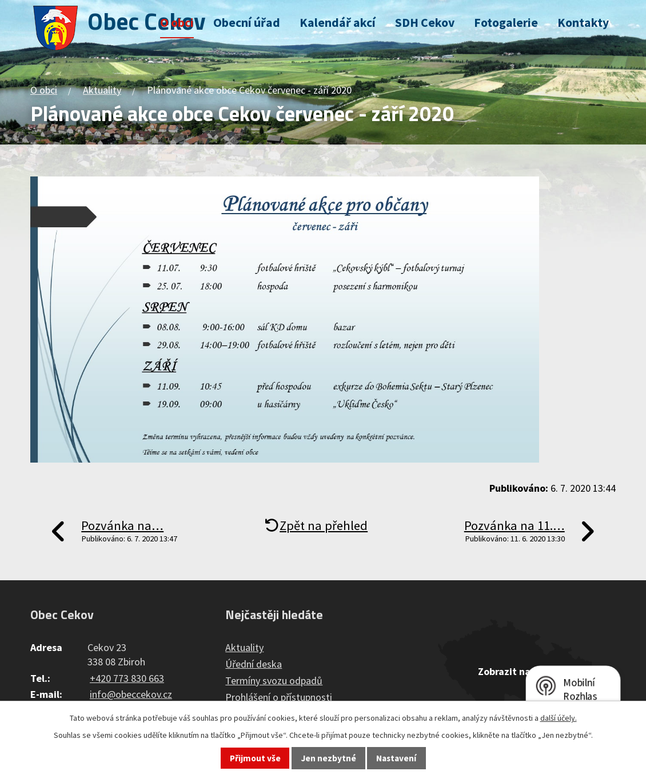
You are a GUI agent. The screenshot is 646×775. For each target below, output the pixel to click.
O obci (177, 22)
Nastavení (396, 758)
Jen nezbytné (328, 758)
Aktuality (102, 90)
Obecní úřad (246, 22)
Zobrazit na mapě (518, 671)
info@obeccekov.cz (131, 694)
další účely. (558, 718)
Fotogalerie (506, 22)
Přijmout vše (255, 758)
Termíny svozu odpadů (273, 680)
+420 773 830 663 (127, 678)
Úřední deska (253, 663)
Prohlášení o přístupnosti (278, 697)
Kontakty (583, 22)
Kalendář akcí (338, 22)
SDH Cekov (424, 22)
